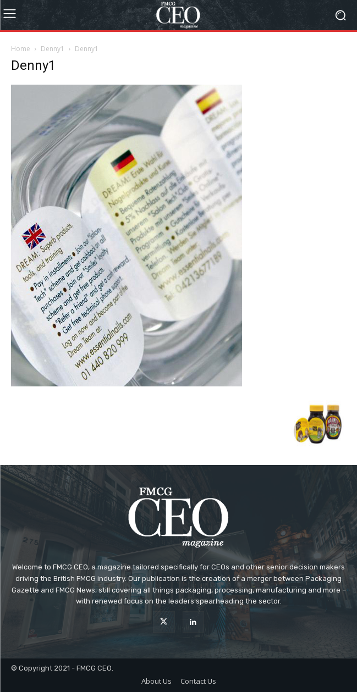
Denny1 (52, 48)
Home (20, 48)
